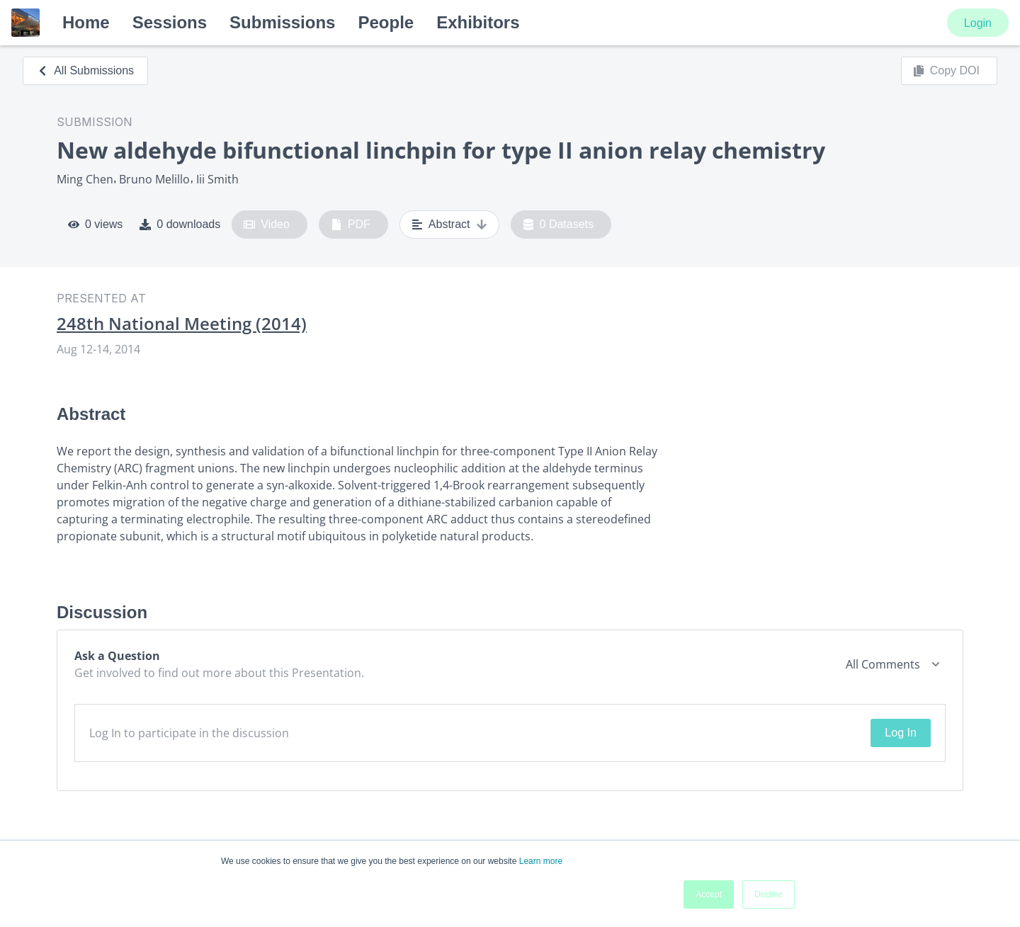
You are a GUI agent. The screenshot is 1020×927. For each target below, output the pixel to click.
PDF (350, 224)
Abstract (449, 224)
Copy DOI (946, 70)
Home (86, 22)
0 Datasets (558, 224)
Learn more (540, 861)
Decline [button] (768, 894)
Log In (900, 733)
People (386, 22)
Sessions (169, 22)
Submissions (282, 22)
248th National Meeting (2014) (182, 323)
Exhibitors (477, 22)
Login (978, 23)
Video (267, 224)
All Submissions (85, 70)
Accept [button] (709, 894)
